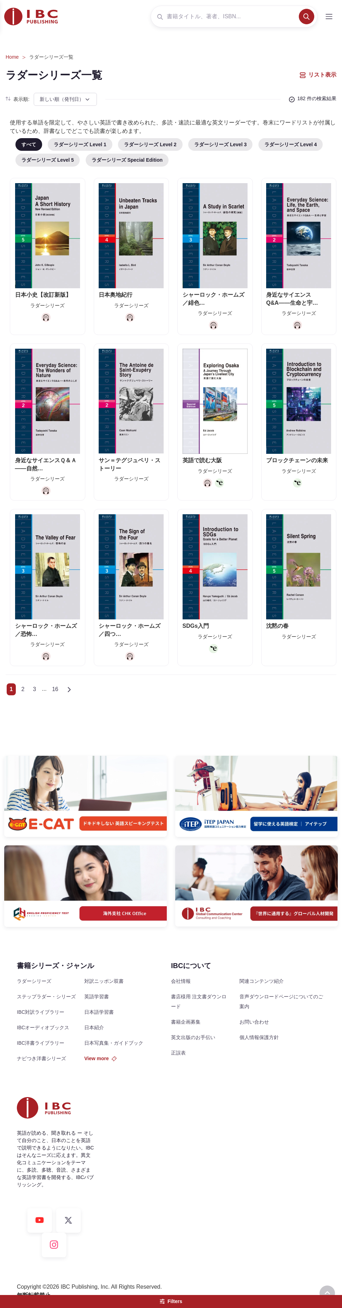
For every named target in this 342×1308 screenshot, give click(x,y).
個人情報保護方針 (259, 1037)
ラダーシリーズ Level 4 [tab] (290, 144)
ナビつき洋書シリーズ (41, 1058)
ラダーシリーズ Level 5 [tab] (47, 160)
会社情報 (181, 981)
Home (12, 57)
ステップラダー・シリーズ (46, 996)
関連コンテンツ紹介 (261, 981)
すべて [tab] (28, 144)
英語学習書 (96, 996)
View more (100, 1058)
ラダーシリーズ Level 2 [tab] (150, 144)
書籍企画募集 (185, 1022)
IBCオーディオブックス (43, 1027)
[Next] (69, 689)
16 (55, 689)
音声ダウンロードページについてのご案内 (281, 1001)
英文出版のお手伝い (193, 1037)
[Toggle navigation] (329, 16)
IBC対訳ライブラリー (40, 1012)
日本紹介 (94, 1027)
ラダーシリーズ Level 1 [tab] (80, 144)
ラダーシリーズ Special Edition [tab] (127, 160)
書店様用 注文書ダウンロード (198, 1001)
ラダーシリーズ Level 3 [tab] (220, 144)
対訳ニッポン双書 (104, 981)
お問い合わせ (254, 1022)
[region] (178, 155)
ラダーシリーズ (34, 981)
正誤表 (178, 1053)
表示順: (17, 99)
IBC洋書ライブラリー (40, 1043)
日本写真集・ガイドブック (113, 1043)
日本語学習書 (99, 1012)
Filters (171, 1301)
